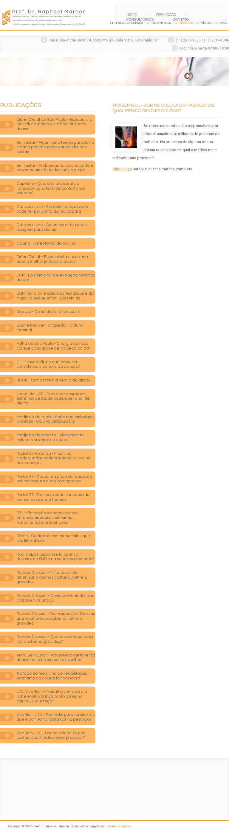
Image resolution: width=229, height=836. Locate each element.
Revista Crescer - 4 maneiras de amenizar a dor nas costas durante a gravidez (51, 577)
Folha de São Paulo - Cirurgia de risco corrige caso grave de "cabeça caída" (53, 345)
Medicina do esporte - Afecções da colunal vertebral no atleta (50, 437)
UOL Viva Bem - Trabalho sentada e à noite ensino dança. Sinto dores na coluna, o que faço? (51, 696)
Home (131, 15)
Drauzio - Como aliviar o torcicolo (47, 312)
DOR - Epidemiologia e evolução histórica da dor (55, 277)
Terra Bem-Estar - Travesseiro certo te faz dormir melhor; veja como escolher (55, 657)
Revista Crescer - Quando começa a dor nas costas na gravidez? (55, 639)
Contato (181, 19)
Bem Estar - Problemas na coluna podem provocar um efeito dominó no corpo (54, 167)
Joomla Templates (119, 826)
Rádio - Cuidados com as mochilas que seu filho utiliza (53, 538)
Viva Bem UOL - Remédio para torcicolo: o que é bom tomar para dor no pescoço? (55, 717)
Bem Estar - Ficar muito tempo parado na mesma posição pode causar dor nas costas (55, 147)
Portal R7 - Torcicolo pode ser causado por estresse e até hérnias (52, 497)
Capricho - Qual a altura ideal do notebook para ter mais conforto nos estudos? (50, 188)
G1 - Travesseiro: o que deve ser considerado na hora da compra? (48, 364)
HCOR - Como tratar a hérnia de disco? (53, 380)
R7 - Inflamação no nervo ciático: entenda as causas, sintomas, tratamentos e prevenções (47, 517)
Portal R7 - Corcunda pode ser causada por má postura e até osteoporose (54, 479)
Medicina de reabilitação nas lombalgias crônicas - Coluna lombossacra (55, 419)
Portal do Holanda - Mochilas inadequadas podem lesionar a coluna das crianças (53, 458)
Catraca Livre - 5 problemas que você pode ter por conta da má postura (52, 209)
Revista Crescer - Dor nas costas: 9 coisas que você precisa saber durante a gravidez (55, 618)
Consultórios (140, 19)
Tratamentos (161, 23)
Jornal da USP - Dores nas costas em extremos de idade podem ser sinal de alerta (53, 398)
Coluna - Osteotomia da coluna (46, 243)
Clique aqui (122, 169)
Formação (166, 15)
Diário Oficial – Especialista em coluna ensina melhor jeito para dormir (52, 259)
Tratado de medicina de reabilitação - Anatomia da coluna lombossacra (53, 675)
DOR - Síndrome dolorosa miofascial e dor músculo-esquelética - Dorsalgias (55, 295)
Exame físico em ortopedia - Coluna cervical (49, 327)
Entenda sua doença (126, 23)
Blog (223, 23)
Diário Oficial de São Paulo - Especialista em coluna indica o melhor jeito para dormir (54, 124)
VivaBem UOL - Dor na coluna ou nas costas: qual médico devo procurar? (50, 735)
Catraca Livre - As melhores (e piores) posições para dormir (51, 227)
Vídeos (206, 23)
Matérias (186, 23)
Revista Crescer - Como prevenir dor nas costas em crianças (55, 598)
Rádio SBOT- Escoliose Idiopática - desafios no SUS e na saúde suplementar (55, 556)
